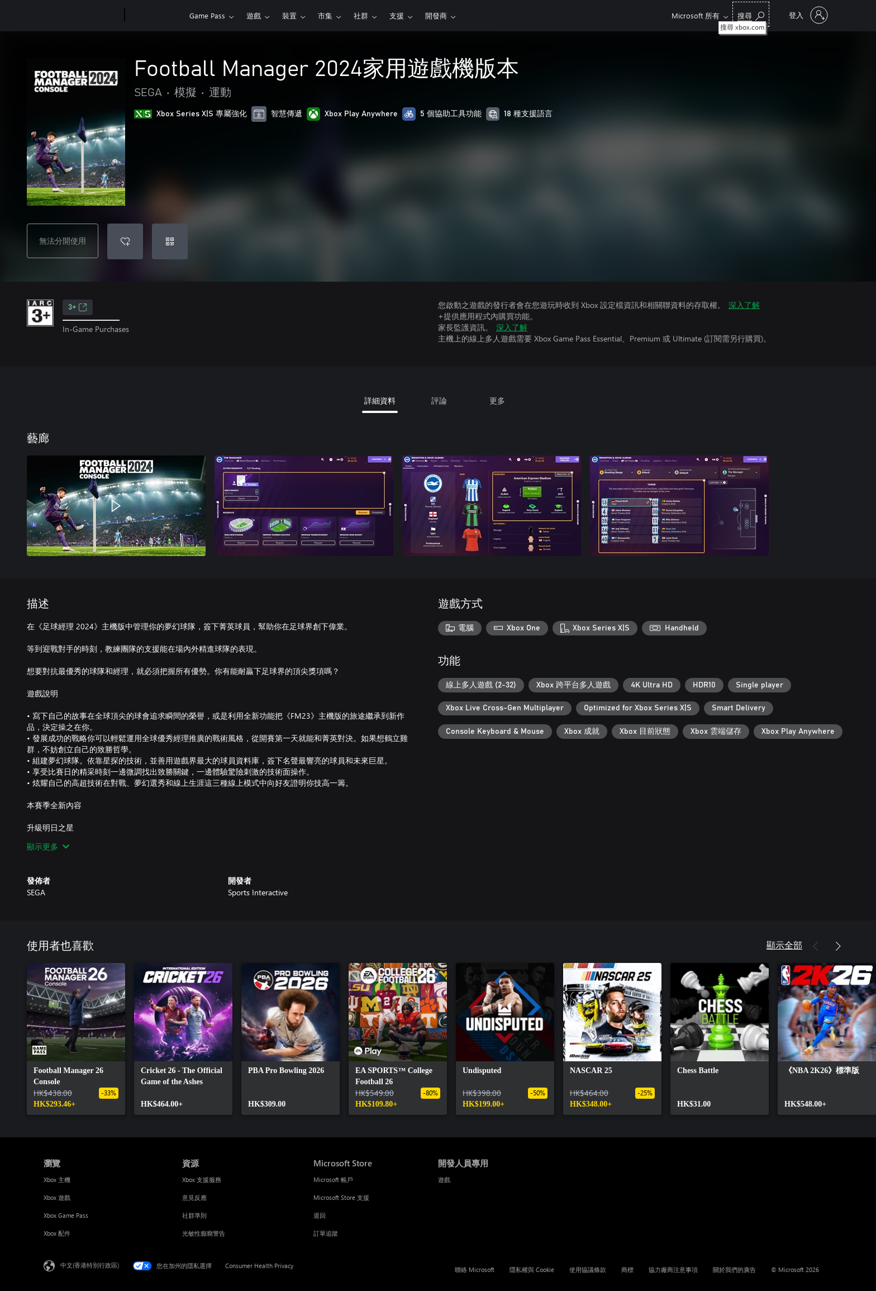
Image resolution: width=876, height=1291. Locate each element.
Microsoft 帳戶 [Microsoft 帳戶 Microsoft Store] (333, 1179)
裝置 (289, 15)
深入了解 (744, 305)
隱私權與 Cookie (532, 1269)
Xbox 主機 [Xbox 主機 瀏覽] (57, 1179)
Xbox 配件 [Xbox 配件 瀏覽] (57, 1233)
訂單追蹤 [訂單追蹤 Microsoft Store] (325, 1233)
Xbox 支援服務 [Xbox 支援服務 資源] (201, 1179)
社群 (361, 15)
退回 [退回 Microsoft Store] (319, 1215)
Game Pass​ (207, 15)
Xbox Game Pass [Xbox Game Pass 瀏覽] (66, 1215)
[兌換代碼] (170, 241)
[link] (76, 1039)
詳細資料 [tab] (380, 400)
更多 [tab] (497, 400)
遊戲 (253, 15)
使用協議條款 (587, 1269)
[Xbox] (155, 16)
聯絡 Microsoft (474, 1269)
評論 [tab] (439, 400)
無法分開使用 (62, 240)
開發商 (436, 15)
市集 (325, 15)
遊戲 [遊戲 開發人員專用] (444, 1179)
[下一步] (838, 946)
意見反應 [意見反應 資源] (194, 1197)
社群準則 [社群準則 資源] (194, 1215)
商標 (627, 1269)
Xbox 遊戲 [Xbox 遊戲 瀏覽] (57, 1197)
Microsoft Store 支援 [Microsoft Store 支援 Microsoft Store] (341, 1197)
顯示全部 (784, 945)
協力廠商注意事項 (673, 1269)
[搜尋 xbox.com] (750, 14)
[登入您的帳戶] (807, 15)
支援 (396, 15)
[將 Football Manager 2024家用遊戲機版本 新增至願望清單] (125, 241)
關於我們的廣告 (734, 1269)
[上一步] (815, 946)
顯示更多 (48, 846)
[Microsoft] (82, 16)
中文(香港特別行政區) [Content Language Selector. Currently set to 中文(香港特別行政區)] (89, 1265)
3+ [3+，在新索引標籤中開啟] (77, 307)
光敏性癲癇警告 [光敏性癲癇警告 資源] (203, 1233)
